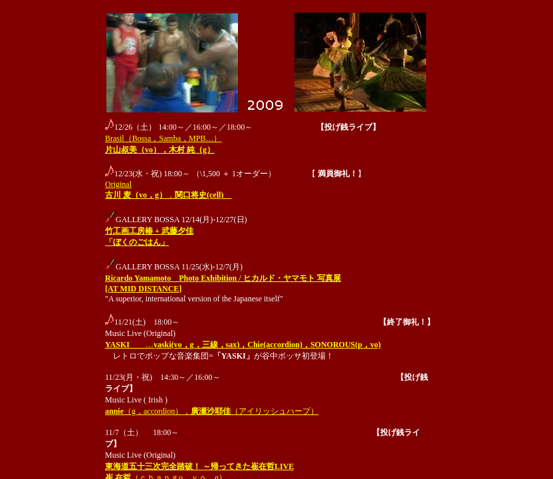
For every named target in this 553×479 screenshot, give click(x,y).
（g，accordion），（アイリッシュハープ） (211, 411)
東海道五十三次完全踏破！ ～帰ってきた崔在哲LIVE (199, 466)
